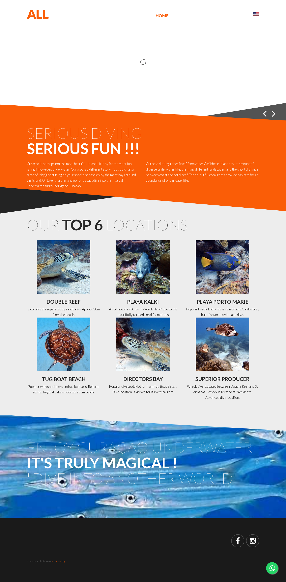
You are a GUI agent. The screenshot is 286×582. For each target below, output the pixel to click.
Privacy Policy (58, 561)
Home (162, 15)
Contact (238, 15)
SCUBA (46, 27)
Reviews (193, 15)
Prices (215, 15)
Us (176, 15)
